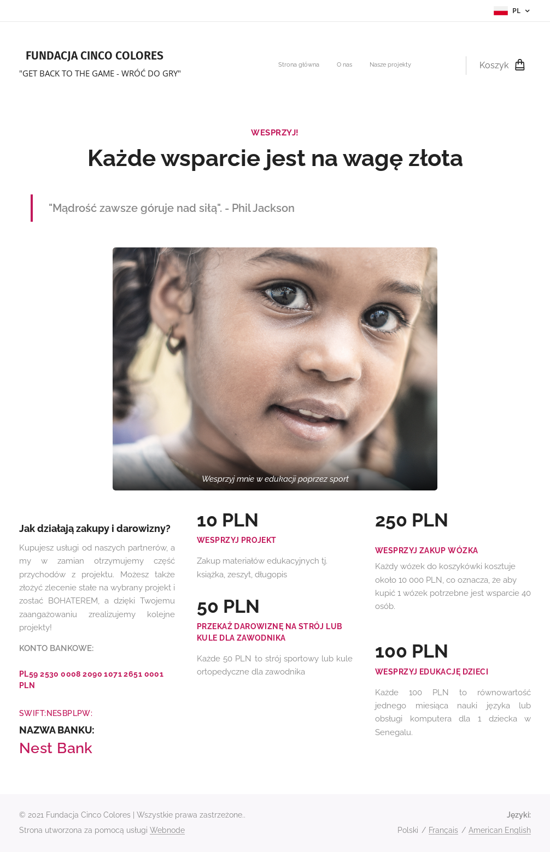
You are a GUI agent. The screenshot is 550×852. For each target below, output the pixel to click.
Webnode (167, 830)
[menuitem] (379, 65)
